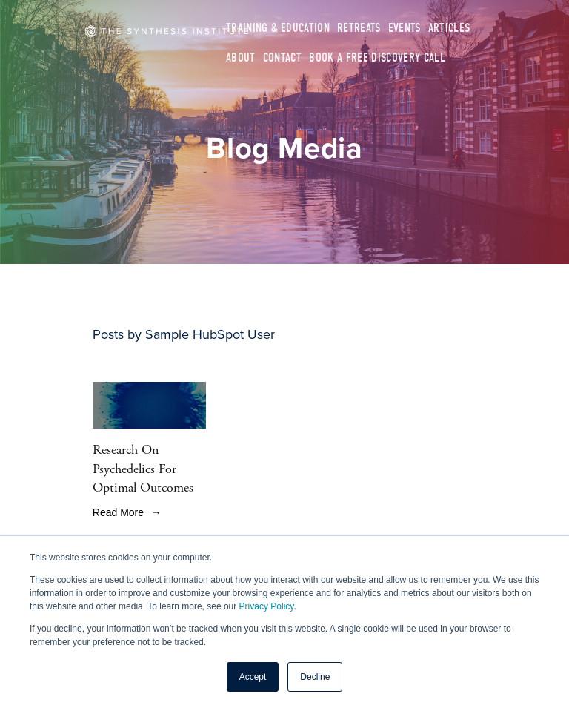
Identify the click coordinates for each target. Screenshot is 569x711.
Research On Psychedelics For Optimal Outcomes (143, 468)
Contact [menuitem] (282, 57)
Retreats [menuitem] (359, 28)
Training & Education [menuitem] (278, 28)
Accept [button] (253, 677)
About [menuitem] (241, 57)
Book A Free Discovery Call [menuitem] (377, 57)
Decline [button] (315, 677)
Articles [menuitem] (449, 28)
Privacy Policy (266, 606)
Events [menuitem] (404, 28)
